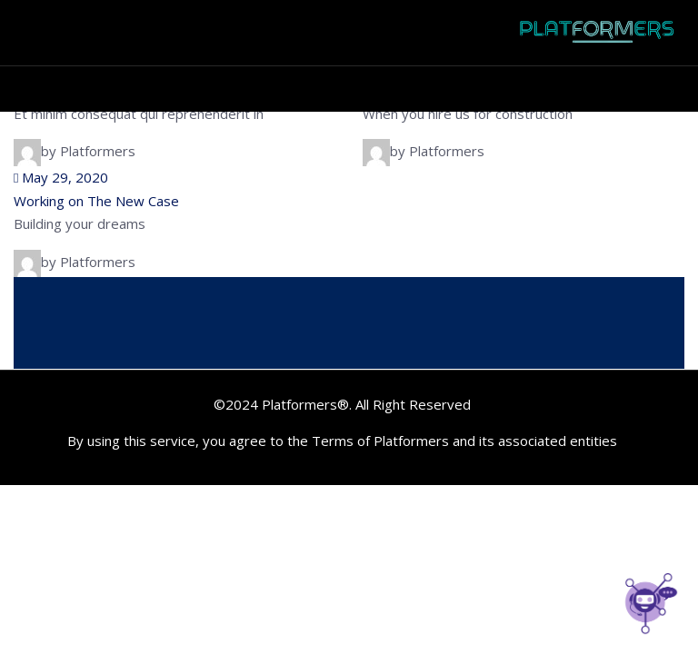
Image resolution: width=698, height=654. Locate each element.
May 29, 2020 (61, 177)
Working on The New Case (96, 201)
